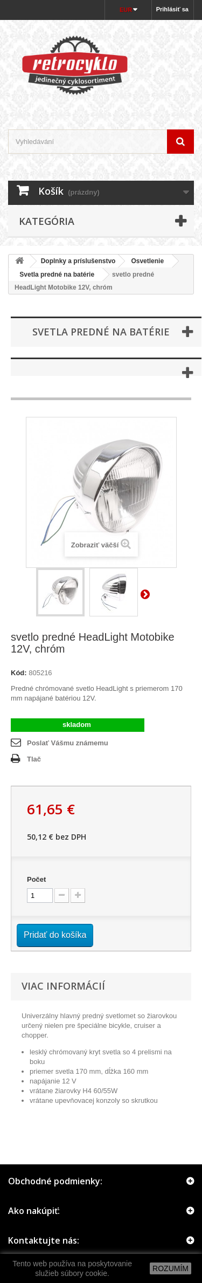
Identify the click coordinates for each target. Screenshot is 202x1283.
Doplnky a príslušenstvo (78, 261)
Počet (36, 879)
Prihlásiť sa (172, 9)
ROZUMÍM (170, 1268)
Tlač (34, 759)
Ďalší (147, 593)
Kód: (19, 673)
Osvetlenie (147, 261)
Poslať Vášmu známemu (67, 743)
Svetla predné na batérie (53, 274)
